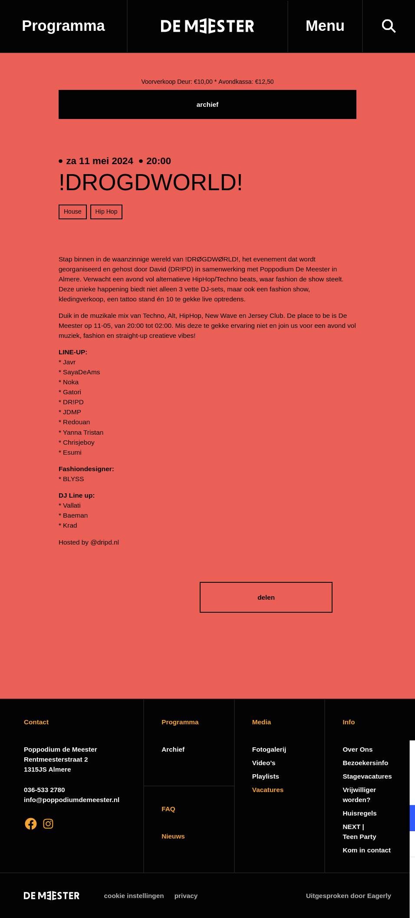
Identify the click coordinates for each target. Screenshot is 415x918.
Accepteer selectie (341, 902)
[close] (401, 756)
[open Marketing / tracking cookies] (401, 845)
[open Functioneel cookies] (401, 819)
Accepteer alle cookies (341, 876)
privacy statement (306, 790)
